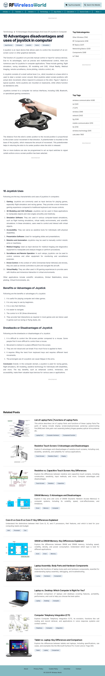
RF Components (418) (80, 41)
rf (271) (75, 108)
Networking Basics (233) (81, 49)
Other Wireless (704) (80, 37)
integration (59, 628)
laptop (38, 576)
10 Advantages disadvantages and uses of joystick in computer (41, 32)
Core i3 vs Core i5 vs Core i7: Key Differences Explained (32, 520)
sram (37, 553)
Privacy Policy (38, 669)
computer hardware (53, 435)
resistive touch (52, 456)
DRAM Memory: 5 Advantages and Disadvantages (57, 495)
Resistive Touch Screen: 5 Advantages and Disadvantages (61, 446)
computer (19, 45)
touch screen (40, 456)
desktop (46, 601)
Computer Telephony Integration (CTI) (52, 615)
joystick (28, 45)
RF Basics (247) (78, 45)
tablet (38, 650)
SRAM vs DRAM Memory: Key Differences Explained (58, 541)
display (64, 456)
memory (45, 508)
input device (8, 45)
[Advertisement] (52, 23)
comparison (55, 650)
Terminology (8, 32)
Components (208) (79, 52)
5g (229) (76, 119)
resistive (51, 483)
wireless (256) (78, 112)
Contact (78, 669)
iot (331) (75, 104)
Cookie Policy (53, 669)
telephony (39, 628)
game (37, 45)
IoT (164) (76, 56)
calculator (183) (78, 134)
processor (17, 530)
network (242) (78, 115)
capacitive (61, 483)
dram (37, 508)
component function (69, 435)
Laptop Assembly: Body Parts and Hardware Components (61, 565)
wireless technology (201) (82, 131)
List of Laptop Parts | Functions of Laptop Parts (56, 420)
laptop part (39, 435)
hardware (47, 576)
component (57, 576)
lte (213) (75, 127)
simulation (46, 45)
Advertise (67, 669)
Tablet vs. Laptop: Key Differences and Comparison (58, 640)
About (26, 669)
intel (8, 530)
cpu (25, 530)
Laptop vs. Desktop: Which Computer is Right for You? (59, 590)
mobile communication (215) (83, 123)
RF (24, 5)
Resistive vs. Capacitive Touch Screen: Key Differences (60, 470)
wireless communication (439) (84, 100)
